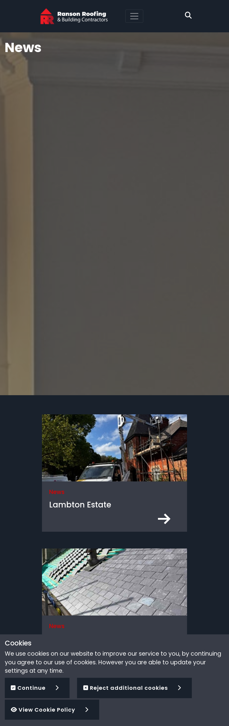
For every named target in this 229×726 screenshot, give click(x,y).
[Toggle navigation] (134, 16)
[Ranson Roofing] (74, 16)
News (56, 492)
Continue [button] (28, 688)
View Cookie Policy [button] (43, 709)
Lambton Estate (80, 504)
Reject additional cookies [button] (125, 688)
